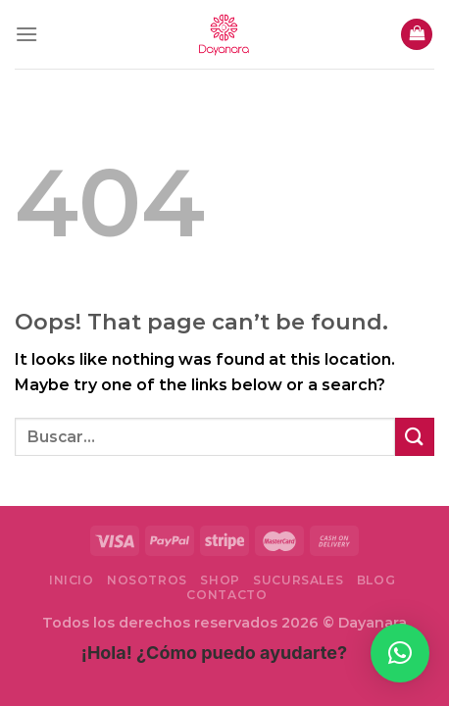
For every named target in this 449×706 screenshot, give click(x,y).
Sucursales (298, 580)
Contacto (226, 594)
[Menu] (26, 34)
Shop (219, 580)
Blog (376, 580)
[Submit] (414, 437)
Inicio (71, 580)
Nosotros (147, 580)
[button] (400, 653)
